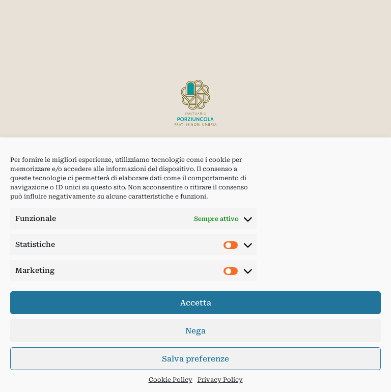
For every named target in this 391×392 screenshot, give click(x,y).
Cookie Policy (170, 379)
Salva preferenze (195, 358)
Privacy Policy (220, 379)
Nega (195, 330)
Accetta (195, 302)
